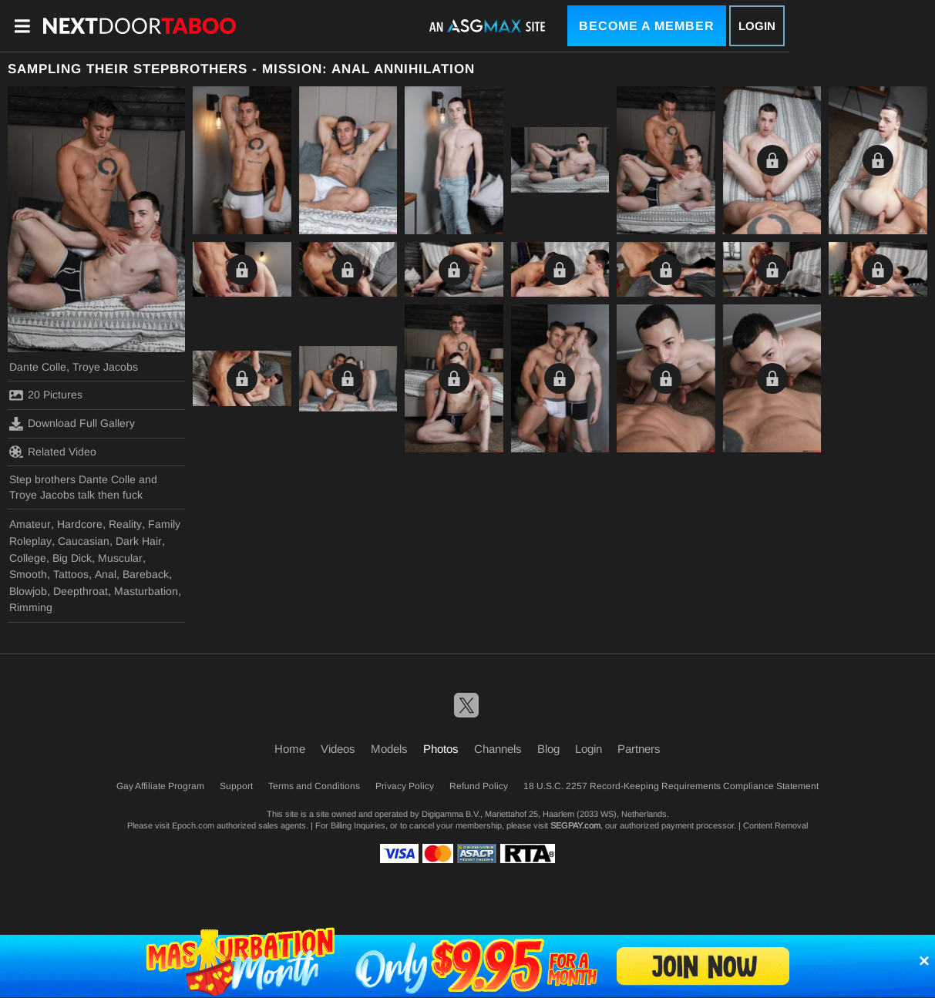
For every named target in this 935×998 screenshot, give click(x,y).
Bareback (146, 574)
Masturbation (146, 591)
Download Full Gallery (72, 424)
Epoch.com (193, 825)
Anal (105, 574)
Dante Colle (37, 367)
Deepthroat (80, 591)
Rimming (30, 607)
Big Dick (72, 558)
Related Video (52, 452)
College (27, 558)
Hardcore (80, 524)
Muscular (120, 558)
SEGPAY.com (575, 825)
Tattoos (71, 574)
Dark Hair (139, 541)
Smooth (28, 574)
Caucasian (83, 541)
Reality (125, 524)
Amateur (30, 524)
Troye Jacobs (105, 367)
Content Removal (775, 825)
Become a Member (647, 25)
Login (756, 25)
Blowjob (28, 591)
